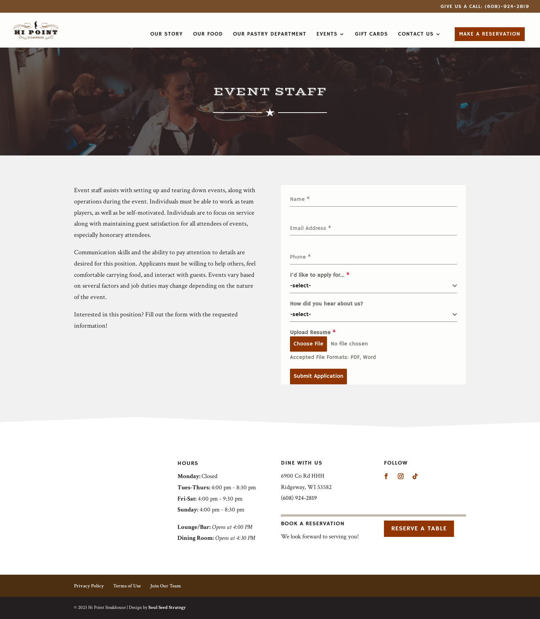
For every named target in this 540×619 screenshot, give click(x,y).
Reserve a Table (419, 529)
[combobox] (373, 286)
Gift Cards (371, 34)
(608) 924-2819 (299, 498)
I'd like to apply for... (319, 275)
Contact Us (416, 34)
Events (327, 34)
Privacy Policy (89, 586)
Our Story (166, 34)
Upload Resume (313, 332)
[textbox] (371, 286)
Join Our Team (165, 586)
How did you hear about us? (326, 303)
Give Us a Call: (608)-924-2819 (485, 7)
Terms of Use (127, 586)
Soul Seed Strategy (167, 607)
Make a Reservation (489, 34)
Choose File (308, 343)
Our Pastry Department (269, 34)
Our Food (208, 34)
